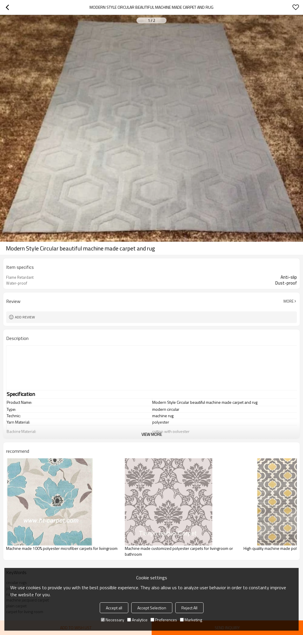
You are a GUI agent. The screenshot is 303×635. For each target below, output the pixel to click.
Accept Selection (151, 608)
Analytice (137, 620)
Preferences (163, 620)
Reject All (189, 608)
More (288, 301)
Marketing (191, 620)
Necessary (112, 620)
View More (151, 434)
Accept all (114, 608)
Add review (25, 317)
